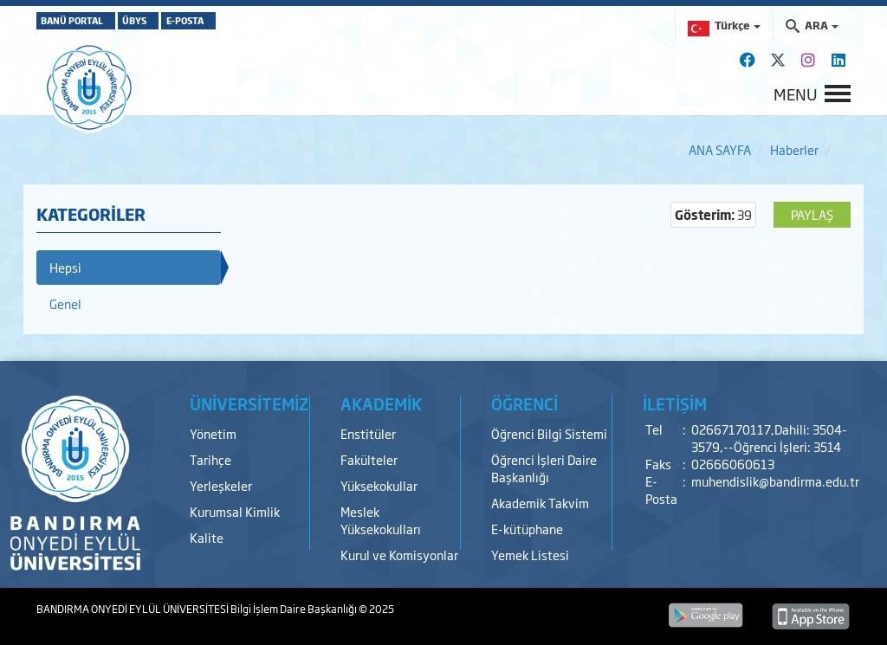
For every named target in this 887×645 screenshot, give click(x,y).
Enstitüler (368, 433)
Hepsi (65, 267)
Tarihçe (210, 459)
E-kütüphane (527, 528)
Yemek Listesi (530, 554)
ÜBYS (177, 21)
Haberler (794, 149)
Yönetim (213, 433)
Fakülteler (369, 459)
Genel (65, 303)
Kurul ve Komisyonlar (399, 554)
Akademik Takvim (540, 502)
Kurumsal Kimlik (235, 511)
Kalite (206, 537)
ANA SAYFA (720, 149)
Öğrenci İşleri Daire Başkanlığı (544, 468)
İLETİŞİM (675, 403)
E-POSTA (258, 21)
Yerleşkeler (221, 485)
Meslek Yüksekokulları (380, 520)
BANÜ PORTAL (86, 21)
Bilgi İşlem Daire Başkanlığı (294, 608)
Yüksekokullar (379, 485)
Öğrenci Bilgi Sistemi (549, 433)
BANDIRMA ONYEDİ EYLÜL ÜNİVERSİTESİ (133, 608)
